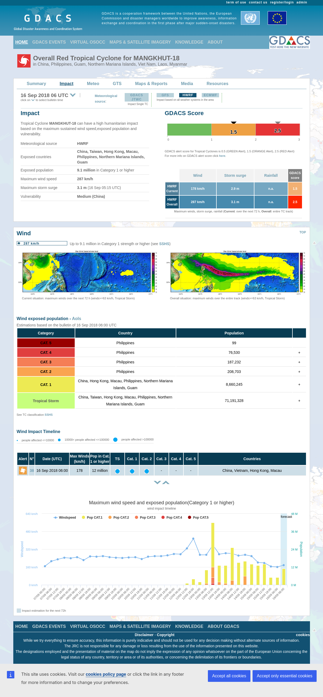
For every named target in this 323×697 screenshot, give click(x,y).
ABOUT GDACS (223, 626)
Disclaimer (144, 635)
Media (187, 83)
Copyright (165, 635)
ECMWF (210, 95)
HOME (21, 42)
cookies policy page (106, 674)
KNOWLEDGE (189, 42)
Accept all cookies (229, 676)
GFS (165, 95)
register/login (282, 2)
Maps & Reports (151, 83)
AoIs (76, 318)
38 (32, 470)
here (222, 155)
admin (301, 2)
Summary (36, 83)
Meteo (93, 83)
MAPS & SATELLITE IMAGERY (140, 42)
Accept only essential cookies (284, 676)
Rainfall (271, 175)
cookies (303, 635)
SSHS (164, 244)
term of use (236, 2)
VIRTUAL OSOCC (87, 42)
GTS (117, 83)
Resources (217, 83)
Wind (197, 175)
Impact (66, 83)
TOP (303, 232)
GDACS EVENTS (49, 42)
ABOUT (215, 42)
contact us (258, 2)
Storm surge (235, 175)
